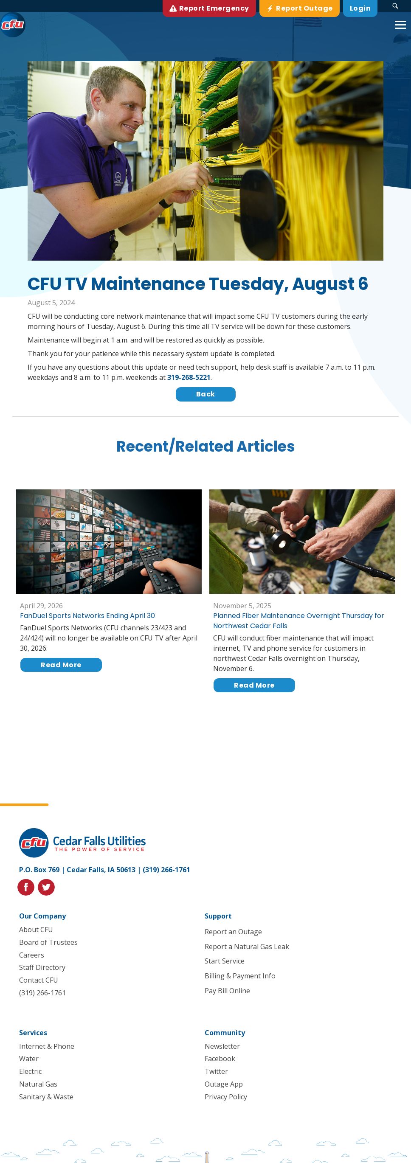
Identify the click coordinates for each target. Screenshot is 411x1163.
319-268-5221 (189, 377)
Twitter (216, 1071)
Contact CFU (38, 980)
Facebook (220, 1059)
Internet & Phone (46, 1046)
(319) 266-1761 (166, 869)
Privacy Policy (226, 1096)
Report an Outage (233, 931)
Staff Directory (42, 967)
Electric (30, 1071)
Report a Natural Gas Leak (247, 946)
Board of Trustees (48, 942)
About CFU (36, 929)
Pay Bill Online (227, 990)
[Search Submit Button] (395, 6)
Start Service (225, 961)
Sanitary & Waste (46, 1096)
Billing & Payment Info (240, 976)
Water (29, 1059)
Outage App (224, 1084)
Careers (31, 955)
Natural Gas (38, 1084)
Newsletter (222, 1046)
